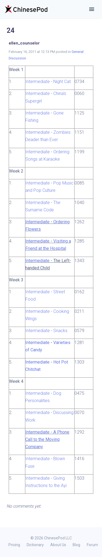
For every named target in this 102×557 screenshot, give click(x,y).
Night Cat (62, 81)
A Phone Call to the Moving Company (47, 439)
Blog (76, 545)
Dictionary (35, 545)
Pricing (14, 545)
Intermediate (37, 81)
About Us (58, 545)
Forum (92, 545)
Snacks (60, 330)
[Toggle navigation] (92, 9)
